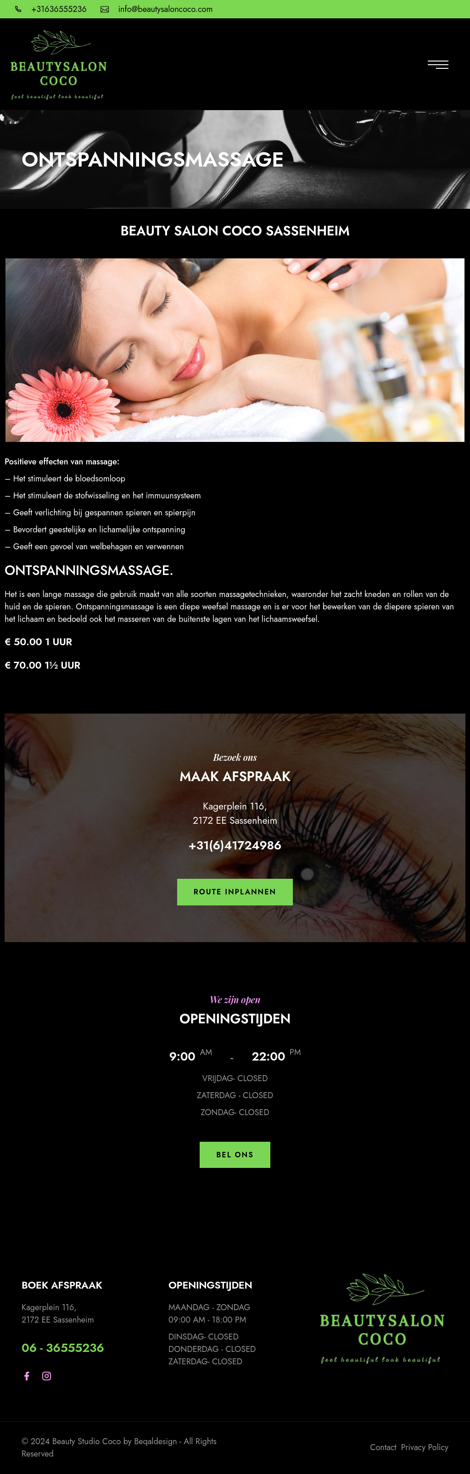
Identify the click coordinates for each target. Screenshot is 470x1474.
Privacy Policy (424, 1447)
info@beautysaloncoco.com (165, 9)
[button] (235, 892)
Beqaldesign (155, 1441)
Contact (383, 1447)
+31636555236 (58, 9)
